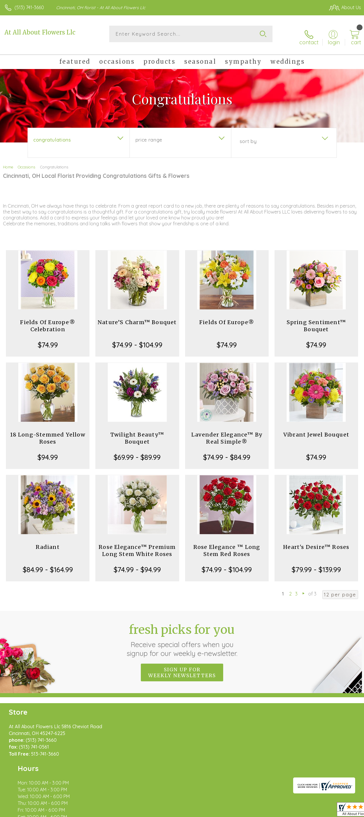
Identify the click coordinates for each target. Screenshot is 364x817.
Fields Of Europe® (226, 317)
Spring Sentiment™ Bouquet (316, 320)
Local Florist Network (303, 811)
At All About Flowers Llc (39, 32)
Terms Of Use (226, 811)
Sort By (248, 136)
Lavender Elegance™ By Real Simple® (226, 433)
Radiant (47, 541)
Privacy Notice (261, 811)
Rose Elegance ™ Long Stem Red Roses (226, 545)
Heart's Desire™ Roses (316, 541)
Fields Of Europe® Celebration (47, 320)
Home (8, 161)
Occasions (26, 161)
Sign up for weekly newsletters (182, 667)
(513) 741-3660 (29, 7)
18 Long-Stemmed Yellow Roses (47, 433)
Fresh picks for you (182, 634)
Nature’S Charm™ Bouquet (137, 317)
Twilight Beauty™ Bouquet (137, 433)
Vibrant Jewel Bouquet (316, 429)
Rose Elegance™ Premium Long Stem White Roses (137, 545)
